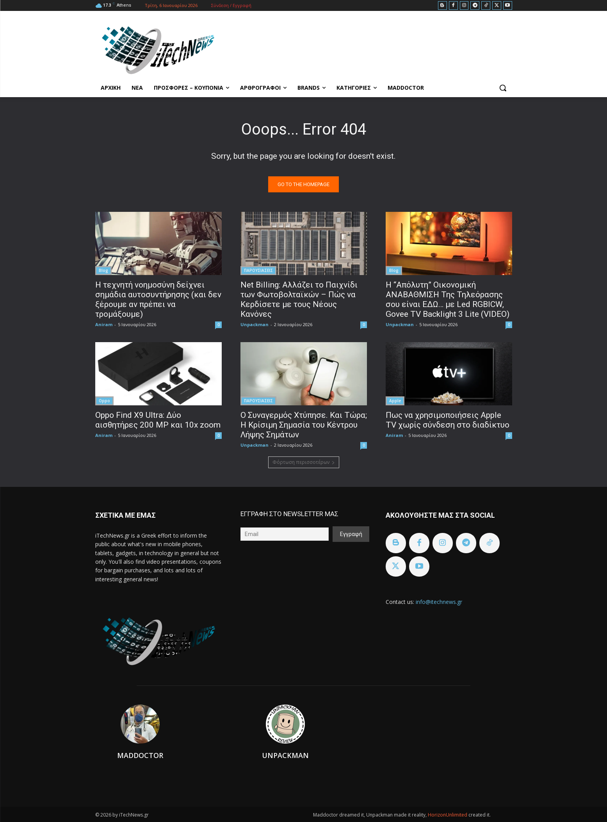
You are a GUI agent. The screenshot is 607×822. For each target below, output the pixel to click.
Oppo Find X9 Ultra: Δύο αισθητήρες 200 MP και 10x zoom (158, 420)
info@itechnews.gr (439, 601)
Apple (395, 400)
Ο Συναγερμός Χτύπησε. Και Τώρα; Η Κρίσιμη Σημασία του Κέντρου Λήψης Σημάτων (303, 424)
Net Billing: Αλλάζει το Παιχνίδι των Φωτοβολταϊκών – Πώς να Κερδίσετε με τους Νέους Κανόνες (299, 299)
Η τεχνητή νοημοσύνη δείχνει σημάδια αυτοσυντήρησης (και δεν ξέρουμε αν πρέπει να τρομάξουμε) (158, 299)
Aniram (103, 324)
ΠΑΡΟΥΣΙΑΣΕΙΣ (258, 270)
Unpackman (254, 324)
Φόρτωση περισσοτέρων (303, 462)
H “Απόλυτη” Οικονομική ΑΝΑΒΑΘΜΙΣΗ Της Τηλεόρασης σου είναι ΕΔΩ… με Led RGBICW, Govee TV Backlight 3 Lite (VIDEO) (447, 299)
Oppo (104, 400)
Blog (103, 270)
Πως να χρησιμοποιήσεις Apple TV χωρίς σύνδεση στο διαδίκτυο (447, 420)
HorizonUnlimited (448, 814)
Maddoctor (140, 755)
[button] (502, 87)
